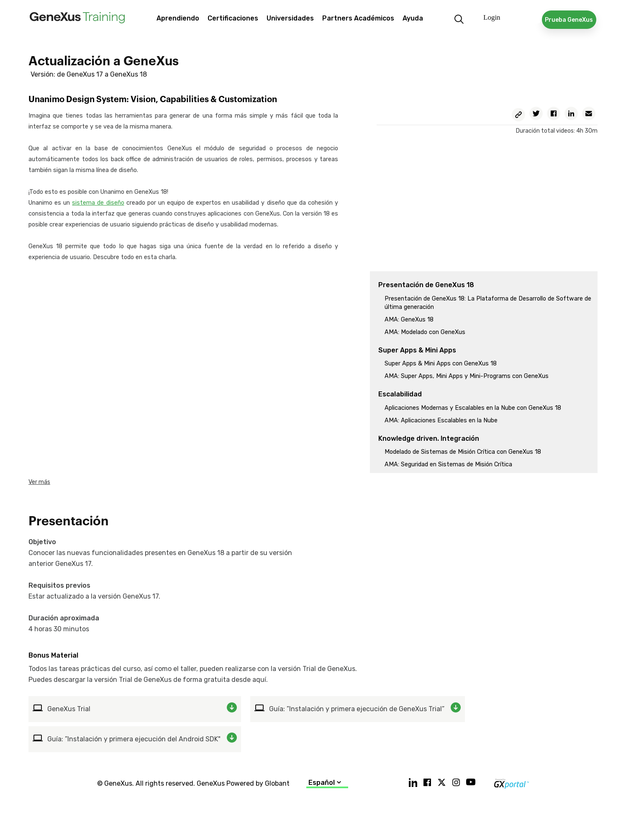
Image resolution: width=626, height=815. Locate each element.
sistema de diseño (98, 202)
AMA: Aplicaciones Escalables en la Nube (441, 420)
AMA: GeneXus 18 (409, 319)
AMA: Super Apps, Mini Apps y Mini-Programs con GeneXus (467, 376)
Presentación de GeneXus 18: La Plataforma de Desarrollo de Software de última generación (488, 303)
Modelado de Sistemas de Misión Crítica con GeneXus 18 (463, 451)
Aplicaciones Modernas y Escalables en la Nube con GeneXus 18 (473, 407)
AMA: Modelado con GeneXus (425, 332)
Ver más (39, 482)
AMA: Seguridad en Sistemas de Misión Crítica (448, 464)
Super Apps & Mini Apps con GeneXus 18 (441, 363)
